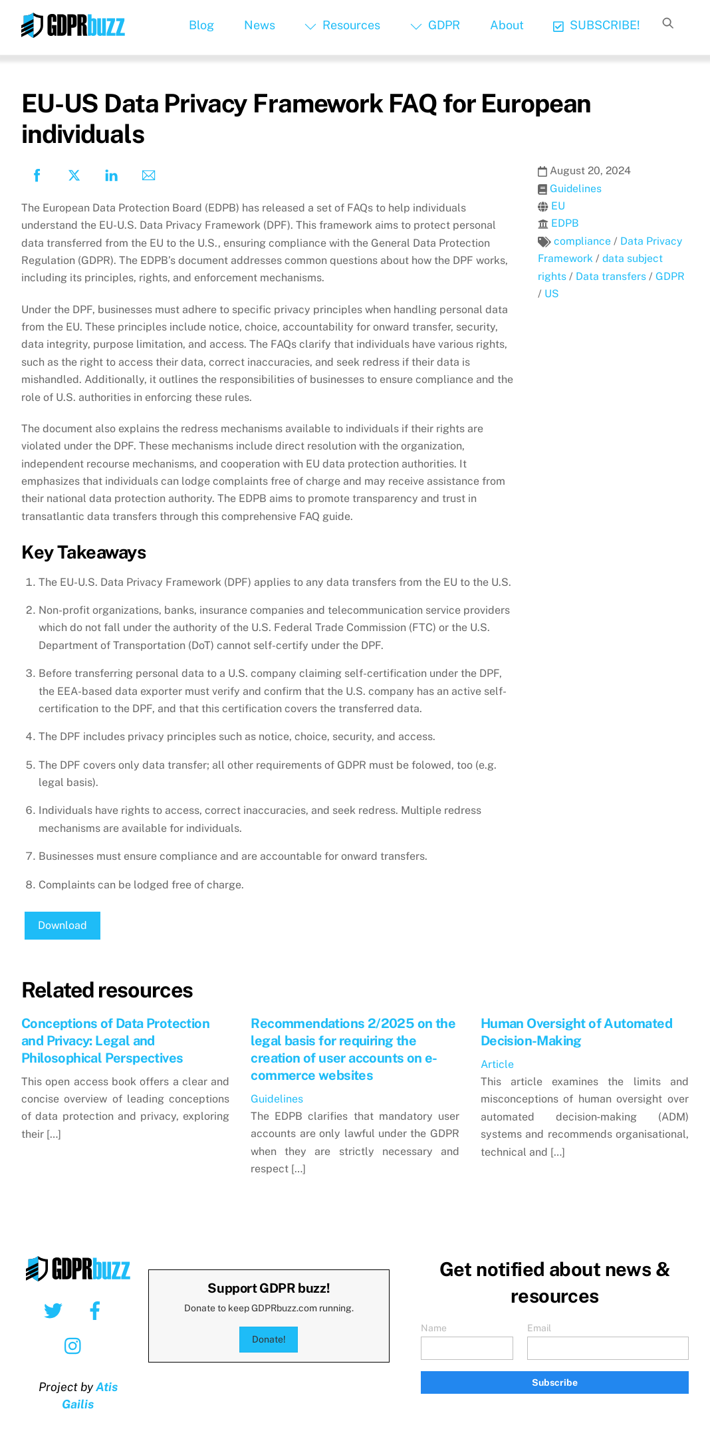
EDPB (565, 223)
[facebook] (97, 1310)
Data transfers (611, 276)
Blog (201, 25)
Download (62, 925)
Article (497, 1064)
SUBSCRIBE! (596, 25)
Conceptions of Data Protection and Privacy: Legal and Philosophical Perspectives (115, 1040)
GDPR (435, 25)
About (507, 25)
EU (558, 205)
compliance (583, 241)
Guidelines (576, 188)
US (551, 293)
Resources (342, 25)
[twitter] (55, 1310)
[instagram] (76, 1345)
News (259, 25)
